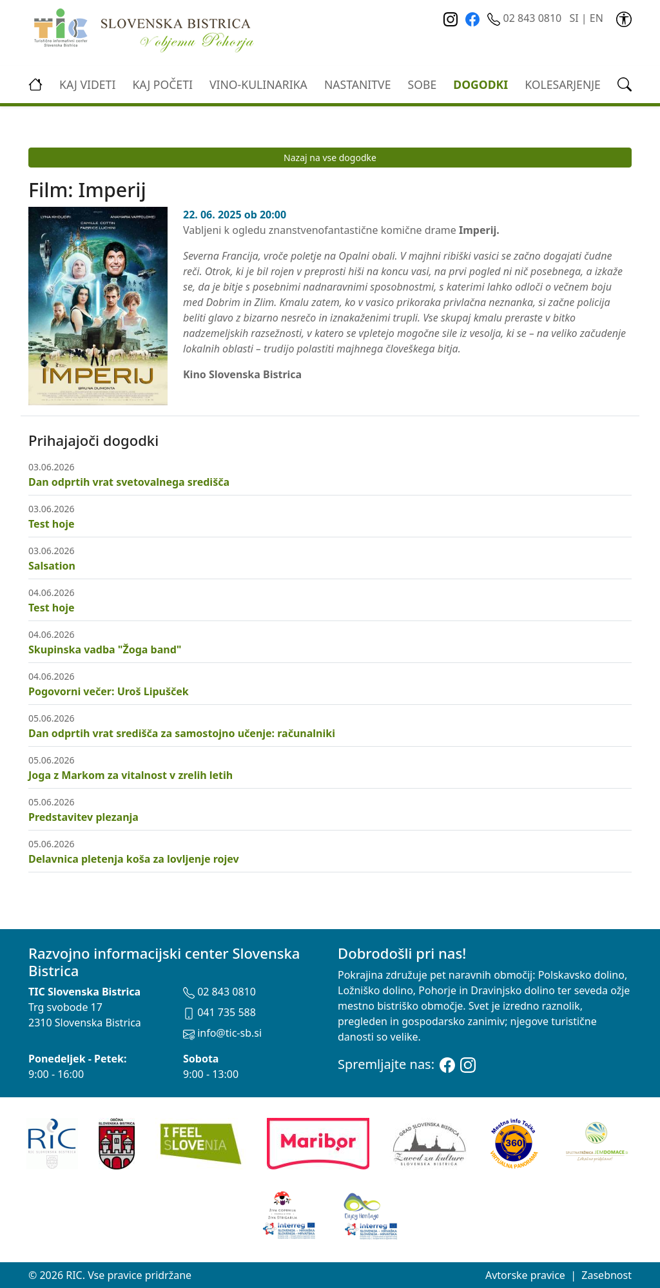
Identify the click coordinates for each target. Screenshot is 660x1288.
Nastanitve (357, 84)
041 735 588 (219, 1012)
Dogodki (480, 84)
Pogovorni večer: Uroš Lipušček (108, 691)
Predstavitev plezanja (83, 817)
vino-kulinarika (258, 84)
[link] (624, 18)
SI (573, 18)
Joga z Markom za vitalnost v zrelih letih (130, 775)
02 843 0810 (525, 18)
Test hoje (51, 524)
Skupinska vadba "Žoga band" (104, 649)
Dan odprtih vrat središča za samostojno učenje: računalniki (181, 733)
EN (596, 18)
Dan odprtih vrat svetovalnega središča (128, 482)
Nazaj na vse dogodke (330, 157)
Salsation (51, 566)
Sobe (422, 84)
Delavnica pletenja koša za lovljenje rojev (133, 859)
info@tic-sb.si (222, 1033)
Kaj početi (162, 84)
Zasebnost (606, 1275)
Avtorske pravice (525, 1275)
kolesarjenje (563, 84)
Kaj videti (87, 84)
